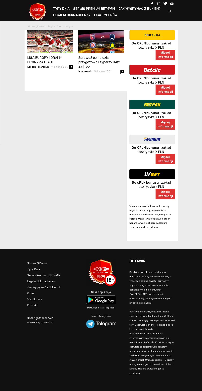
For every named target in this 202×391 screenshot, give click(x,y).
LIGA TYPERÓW (105, 15)
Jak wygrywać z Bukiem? (43, 287)
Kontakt (32, 305)
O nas (30, 293)
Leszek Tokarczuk (38, 67)
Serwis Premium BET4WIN (43, 275)
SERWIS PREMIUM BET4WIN (94, 9)
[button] (170, 11)
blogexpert (85, 71)
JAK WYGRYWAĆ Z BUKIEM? (139, 9)
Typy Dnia (33, 269)
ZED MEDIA (47, 322)
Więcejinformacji (165, 55)
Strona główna (35, 26)
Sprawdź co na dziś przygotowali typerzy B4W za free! (99, 62)
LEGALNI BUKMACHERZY (72, 15)
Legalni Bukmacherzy (41, 281)
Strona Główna (37, 263)
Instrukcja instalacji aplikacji (101, 308)
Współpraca (34, 299)
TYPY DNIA (61, 9)
